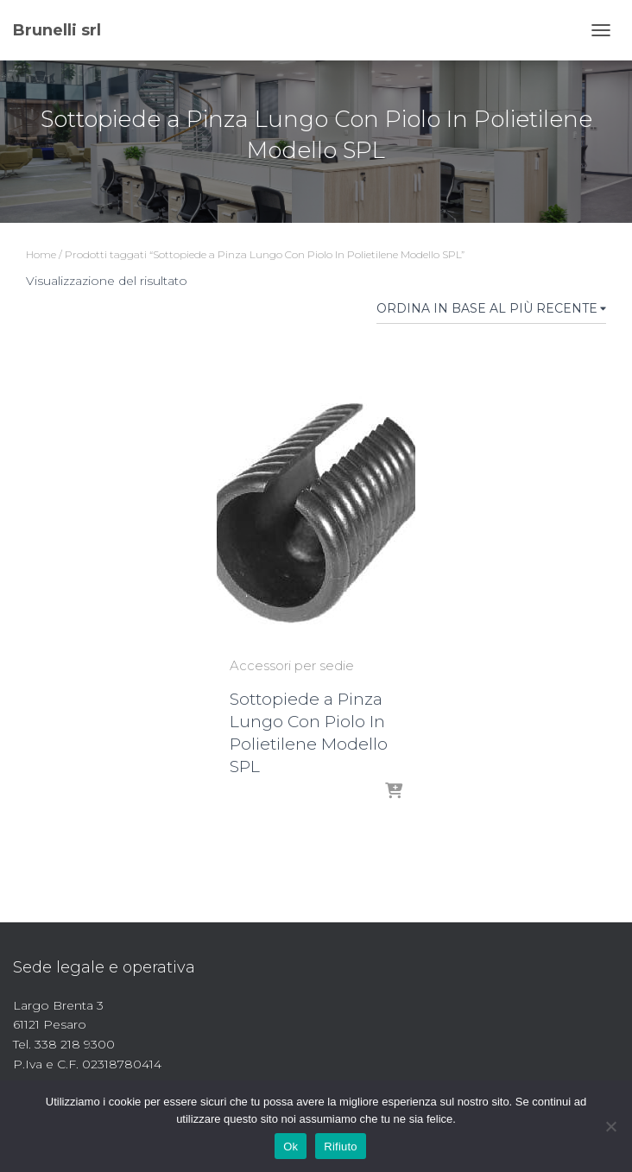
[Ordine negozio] (491, 312)
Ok (290, 1146)
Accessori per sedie (292, 665)
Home (41, 254)
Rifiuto (340, 1146)
